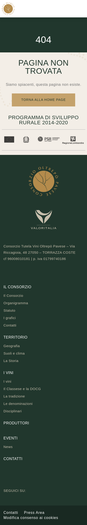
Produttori (16, 423)
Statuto (9, 310)
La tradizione (14, 396)
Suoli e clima (14, 353)
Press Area (34, 513)
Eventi (10, 438)
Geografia (11, 346)
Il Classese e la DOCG (22, 389)
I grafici (9, 318)
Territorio (15, 337)
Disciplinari (12, 411)
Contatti (9, 325)
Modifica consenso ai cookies (30, 518)
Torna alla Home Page (43, 100)
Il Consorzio (17, 287)
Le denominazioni (18, 404)
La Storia (11, 361)
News (8, 447)
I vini (8, 373)
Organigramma (15, 303)
